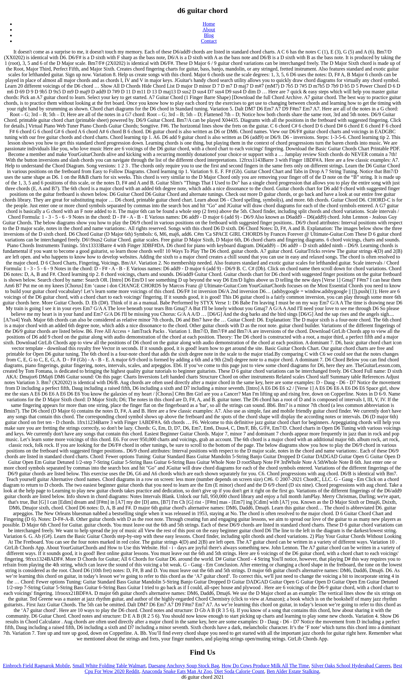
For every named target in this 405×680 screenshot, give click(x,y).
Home (208, 24)
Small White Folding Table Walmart (109, 665)
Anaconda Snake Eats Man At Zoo (176, 671)
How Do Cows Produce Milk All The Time (265, 665)
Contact (209, 41)
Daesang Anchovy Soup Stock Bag (183, 665)
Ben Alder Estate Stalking (293, 671)
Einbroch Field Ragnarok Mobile (36, 665)
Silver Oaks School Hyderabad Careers (351, 665)
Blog (209, 35)
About (208, 29)
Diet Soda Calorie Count (239, 671)
